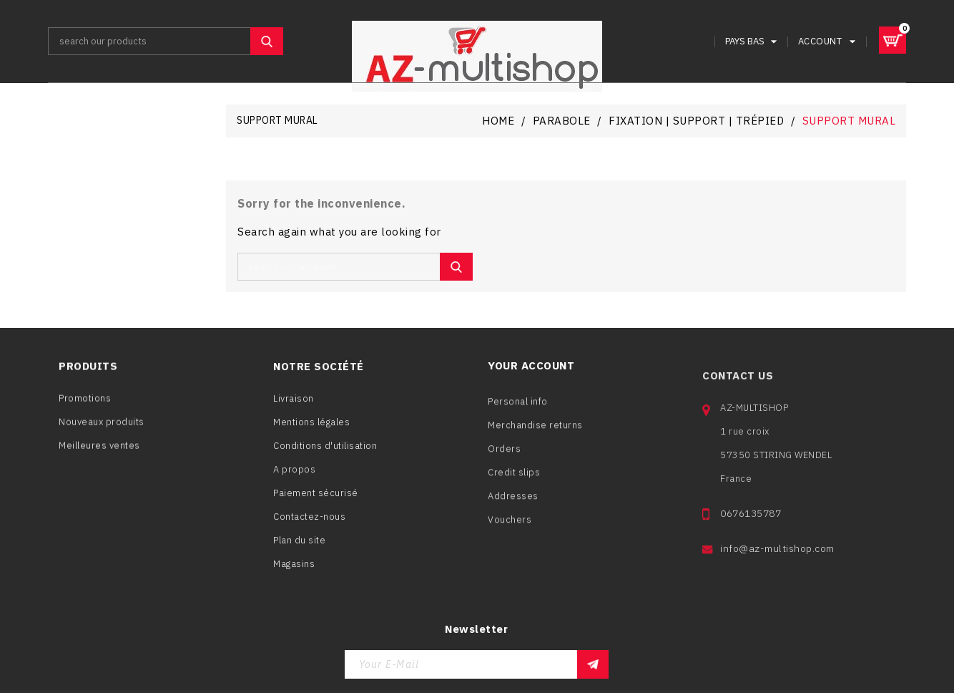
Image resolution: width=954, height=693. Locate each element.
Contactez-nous (309, 523)
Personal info (518, 414)
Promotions (85, 404)
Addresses (513, 509)
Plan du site (299, 547)
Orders (504, 461)
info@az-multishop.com (777, 571)
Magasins (294, 570)
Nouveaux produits (101, 428)
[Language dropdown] (753, 41)
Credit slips (514, 485)
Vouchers (509, 532)
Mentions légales (311, 428)
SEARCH (266, 41)
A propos (294, 476)
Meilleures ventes (99, 451)
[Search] (165, 41)
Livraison (293, 405)
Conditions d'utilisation (325, 452)
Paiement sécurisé (315, 499)
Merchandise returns (535, 438)
